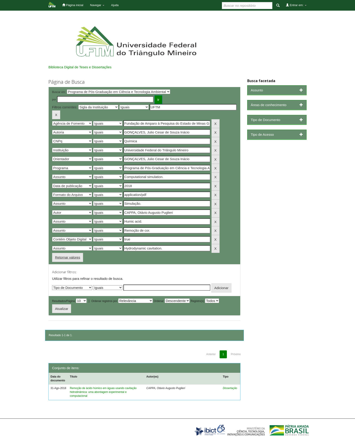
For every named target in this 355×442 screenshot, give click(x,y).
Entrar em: (296, 5)
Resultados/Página (63, 301)
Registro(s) (197, 301)
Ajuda (115, 5)
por (54, 99)
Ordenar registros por (104, 301)
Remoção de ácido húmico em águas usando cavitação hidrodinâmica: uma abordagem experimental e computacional (103, 392)
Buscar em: (59, 92)
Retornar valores (67, 257)
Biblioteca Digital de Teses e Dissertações (79, 67)
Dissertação (230, 388)
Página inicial (72, 5)
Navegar (97, 5)
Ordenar (159, 301)
